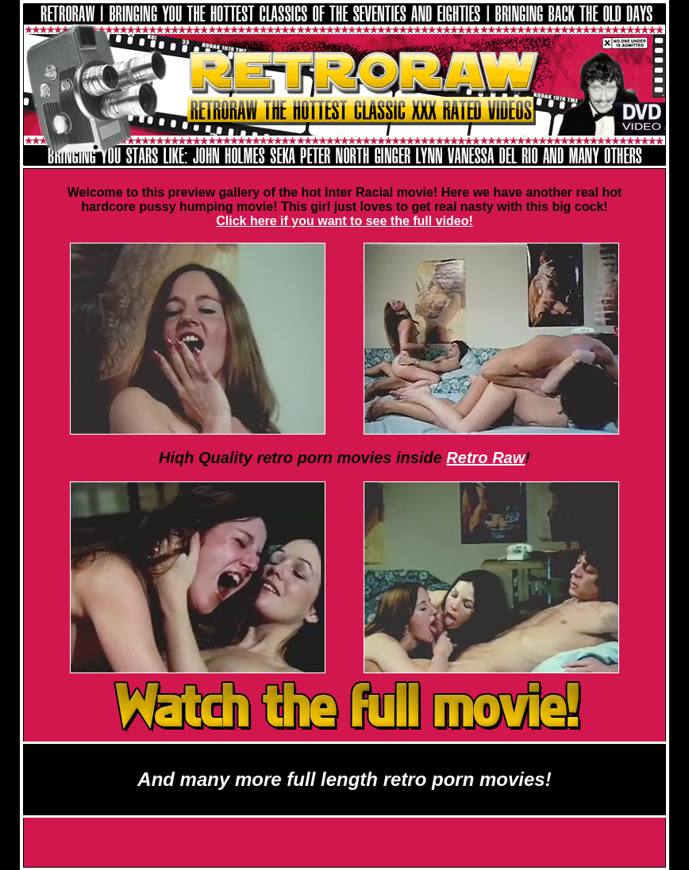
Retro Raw (485, 457)
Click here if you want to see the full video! (344, 221)
